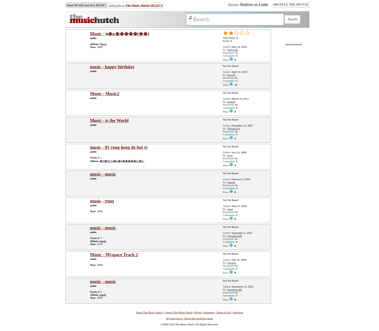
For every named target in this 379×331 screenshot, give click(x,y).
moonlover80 (234, 235)
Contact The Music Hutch (178, 312)
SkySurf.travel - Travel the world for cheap (189, 318)
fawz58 (231, 74)
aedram (231, 101)
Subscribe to (135, 5)
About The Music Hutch (149, 312)
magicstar (232, 49)
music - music (103, 174)
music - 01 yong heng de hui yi (119, 147)
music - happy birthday (112, 66)
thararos (231, 262)
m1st (230, 155)
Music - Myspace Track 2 (114, 254)
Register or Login (254, 4)
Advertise (238, 312)
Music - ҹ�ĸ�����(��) (119, 33)
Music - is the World (109, 120)
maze (230, 208)
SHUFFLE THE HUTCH (290, 4)
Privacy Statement (204, 312)
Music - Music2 (104, 93)
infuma (231, 182)
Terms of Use (223, 312)
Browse (233, 4)
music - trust (102, 201)
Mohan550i (233, 128)
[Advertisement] (294, 120)
